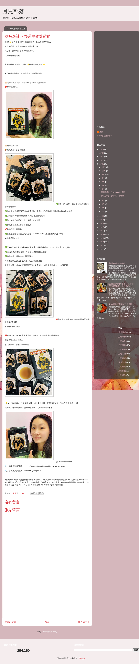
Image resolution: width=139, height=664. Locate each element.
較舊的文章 (83, 622)
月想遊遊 (122, 358)
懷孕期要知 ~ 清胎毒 (117, 263)
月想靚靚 (122, 332)
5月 (103, 189)
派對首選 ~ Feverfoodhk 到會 (113, 192)
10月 (104, 171)
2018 (101, 223)
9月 (103, 174)
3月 (103, 204)
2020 (101, 216)
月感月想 (122, 337)
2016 (101, 231)
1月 (103, 211)
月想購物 (122, 366)
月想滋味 (122, 345)
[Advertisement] (47, 598)
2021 (101, 164)
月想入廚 (122, 354)
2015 (101, 234)
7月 (103, 182)
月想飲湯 (122, 362)
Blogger (82, 658)
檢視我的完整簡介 (104, 136)
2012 (101, 245)
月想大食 (122, 341)
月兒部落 (13, 11)
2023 (101, 156)
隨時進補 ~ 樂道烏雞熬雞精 (112, 196)
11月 (104, 167)
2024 (101, 153)
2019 (101, 220)
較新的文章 (10, 622)
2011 (101, 249)
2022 (101, 160)
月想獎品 (122, 375)
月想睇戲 (122, 371)
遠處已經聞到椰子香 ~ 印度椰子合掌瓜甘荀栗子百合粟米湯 (121, 285)
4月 (103, 200)
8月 (103, 178)
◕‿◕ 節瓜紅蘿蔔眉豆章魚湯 (120, 304)
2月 (103, 208)
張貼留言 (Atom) (50, 631)
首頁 (47, 622)
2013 (101, 242)
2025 (101, 149)
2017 (101, 227)
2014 (101, 238)
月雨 (101, 132)
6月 (103, 185)
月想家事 (122, 349)
